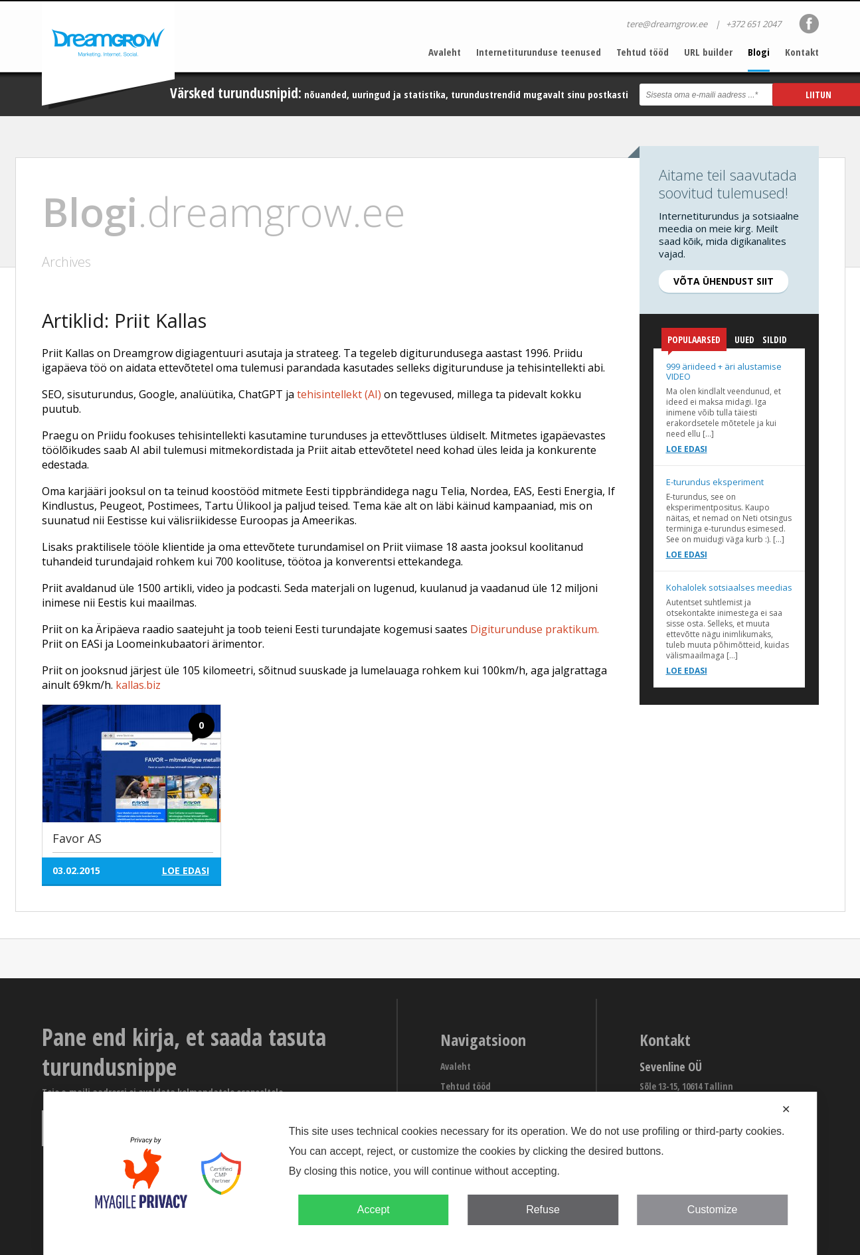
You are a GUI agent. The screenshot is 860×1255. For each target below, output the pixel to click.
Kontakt (802, 51)
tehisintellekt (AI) (339, 394)
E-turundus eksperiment (715, 482)
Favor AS (77, 838)
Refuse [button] (543, 1209)
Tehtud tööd (642, 51)
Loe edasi (686, 449)
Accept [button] (373, 1209)
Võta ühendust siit (723, 281)
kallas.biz (138, 685)
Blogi (759, 51)
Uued (744, 339)
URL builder (708, 51)
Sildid (774, 339)
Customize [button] (712, 1209)
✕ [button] (786, 1109)
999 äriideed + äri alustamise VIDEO (724, 371)
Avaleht (444, 51)
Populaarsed (694, 342)
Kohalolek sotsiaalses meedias (729, 587)
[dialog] (430, 1173)
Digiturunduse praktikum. (534, 629)
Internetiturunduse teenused (538, 51)
